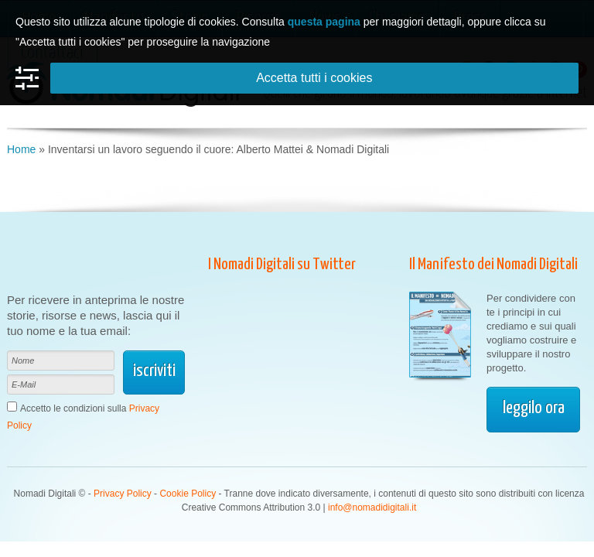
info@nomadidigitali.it (372, 507)
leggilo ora (534, 408)
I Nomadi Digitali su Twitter (282, 264)
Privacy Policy (123, 493)
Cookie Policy (187, 493)
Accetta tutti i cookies (314, 77)
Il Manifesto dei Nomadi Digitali (493, 264)
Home (21, 149)
